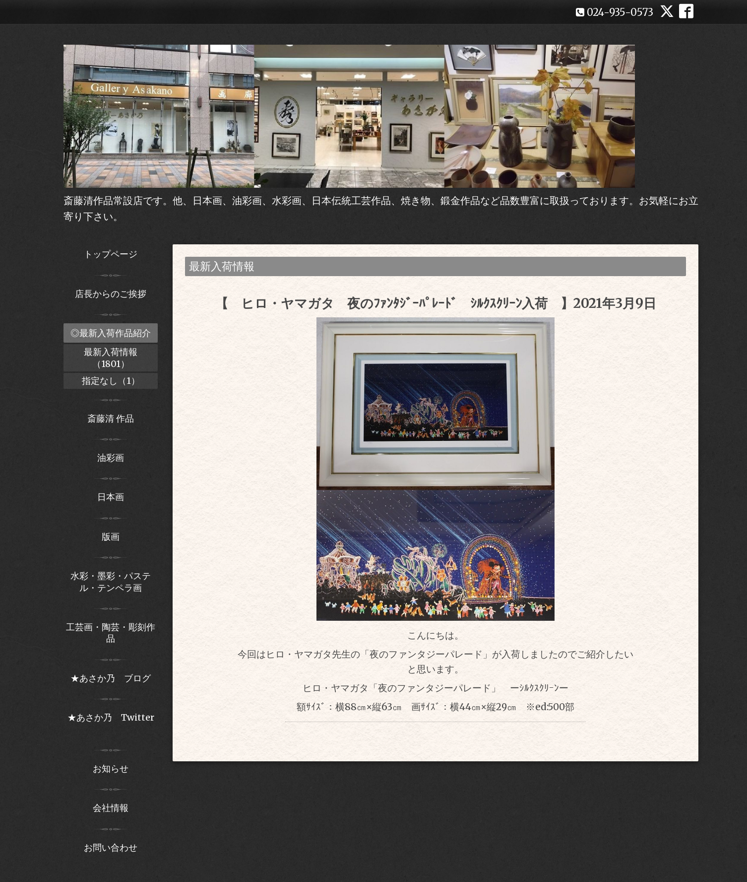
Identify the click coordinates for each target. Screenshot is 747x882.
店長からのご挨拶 (110, 293)
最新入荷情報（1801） (110, 357)
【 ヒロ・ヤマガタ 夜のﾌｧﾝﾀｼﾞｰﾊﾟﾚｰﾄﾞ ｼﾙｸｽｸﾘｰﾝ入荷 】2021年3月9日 (435, 303)
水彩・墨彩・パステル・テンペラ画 (110, 581)
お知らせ (110, 768)
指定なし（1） (111, 380)
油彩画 (110, 457)
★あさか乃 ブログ (114, 678)
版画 (111, 536)
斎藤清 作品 (110, 418)
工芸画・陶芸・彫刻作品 (110, 632)
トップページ (110, 254)
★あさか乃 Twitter (110, 723)
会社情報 (110, 807)
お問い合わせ (110, 847)
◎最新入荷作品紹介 (110, 333)
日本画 (110, 497)
